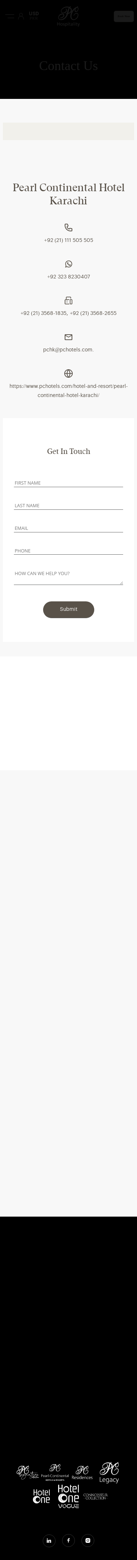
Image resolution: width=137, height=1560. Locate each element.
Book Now (124, 16)
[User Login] (20, 16)
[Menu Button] (9, 16)
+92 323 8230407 (68, 277)
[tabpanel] (68, 282)
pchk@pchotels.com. (68, 350)
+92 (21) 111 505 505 (68, 240)
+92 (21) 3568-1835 (43, 313)
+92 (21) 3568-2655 (93, 313)
